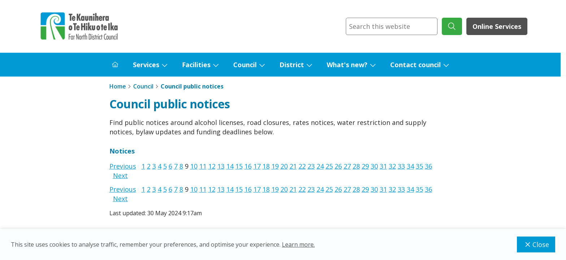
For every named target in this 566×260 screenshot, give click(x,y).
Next (120, 175)
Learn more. (298, 244)
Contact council (415, 64)
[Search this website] (391, 26)
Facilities (196, 64)
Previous (122, 166)
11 (202, 166)
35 (419, 166)
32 (392, 166)
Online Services (497, 26)
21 (293, 166)
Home (117, 86)
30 (374, 166)
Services (146, 64)
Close (536, 244)
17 (257, 166)
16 (248, 166)
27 (347, 166)
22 (302, 166)
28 (356, 166)
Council (245, 64)
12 (211, 166)
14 (230, 166)
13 (221, 166)
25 (329, 166)
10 (193, 166)
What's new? (347, 64)
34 (410, 166)
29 (365, 166)
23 (311, 166)
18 (266, 166)
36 (428, 166)
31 (383, 166)
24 (320, 166)
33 (401, 166)
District (291, 64)
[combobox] (391, 26)
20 (284, 166)
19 (275, 166)
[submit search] (452, 26)
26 (338, 166)
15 (239, 166)
